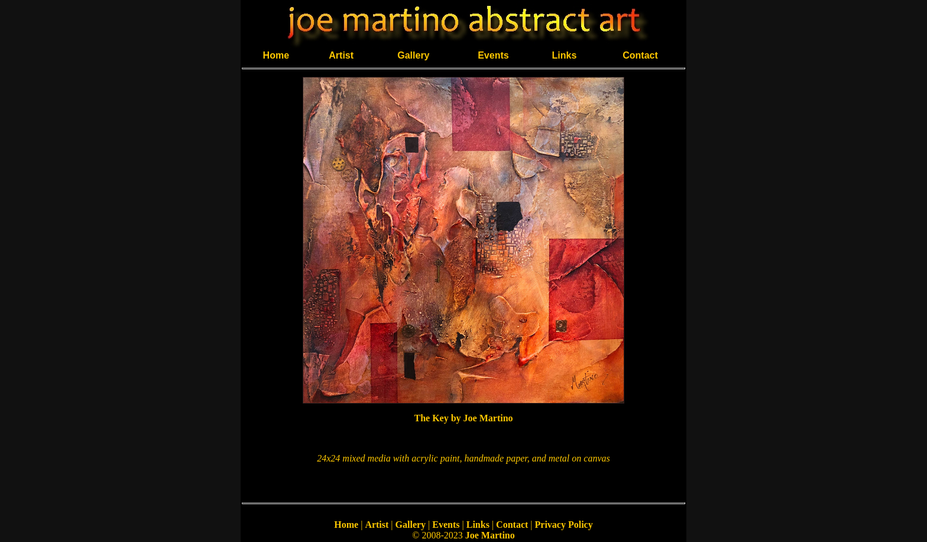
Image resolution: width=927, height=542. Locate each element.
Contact (640, 55)
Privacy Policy (564, 525)
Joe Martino (490, 535)
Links (564, 55)
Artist (341, 55)
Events (493, 55)
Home (276, 55)
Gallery (413, 55)
